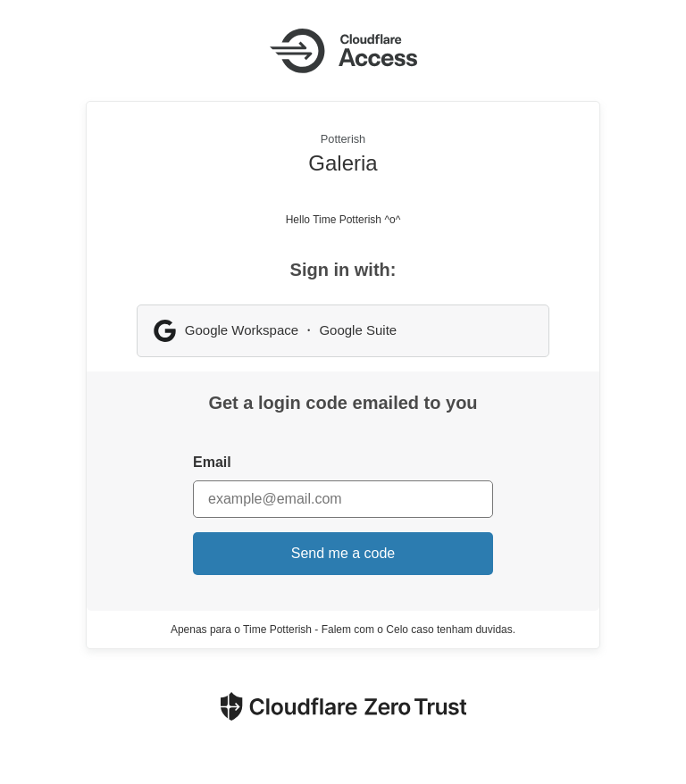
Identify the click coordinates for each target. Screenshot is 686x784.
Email (212, 462)
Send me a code (343, 553)
